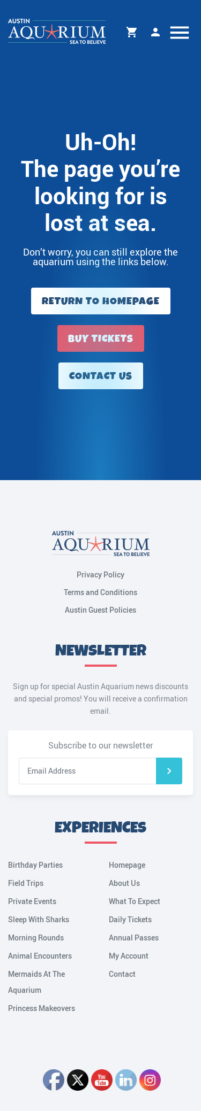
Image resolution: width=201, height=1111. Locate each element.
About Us (124, 883)
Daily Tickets (130, 919)
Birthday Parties (35, 865)
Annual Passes (134, 937)
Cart (131, 32)
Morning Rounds (36, 937)
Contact (122, 974)
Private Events (32, 901)
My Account (155, 32)
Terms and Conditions (100, 592)
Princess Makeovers (41, 1008)
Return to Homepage (101, 301)
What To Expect (134, 901)
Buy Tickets (100, 338)
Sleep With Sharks (38, 919)
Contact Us (100, 376)
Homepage (127, 865)
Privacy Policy (100, 574)
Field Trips (25, 883)
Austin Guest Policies (100, 610)
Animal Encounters (40, 956)
